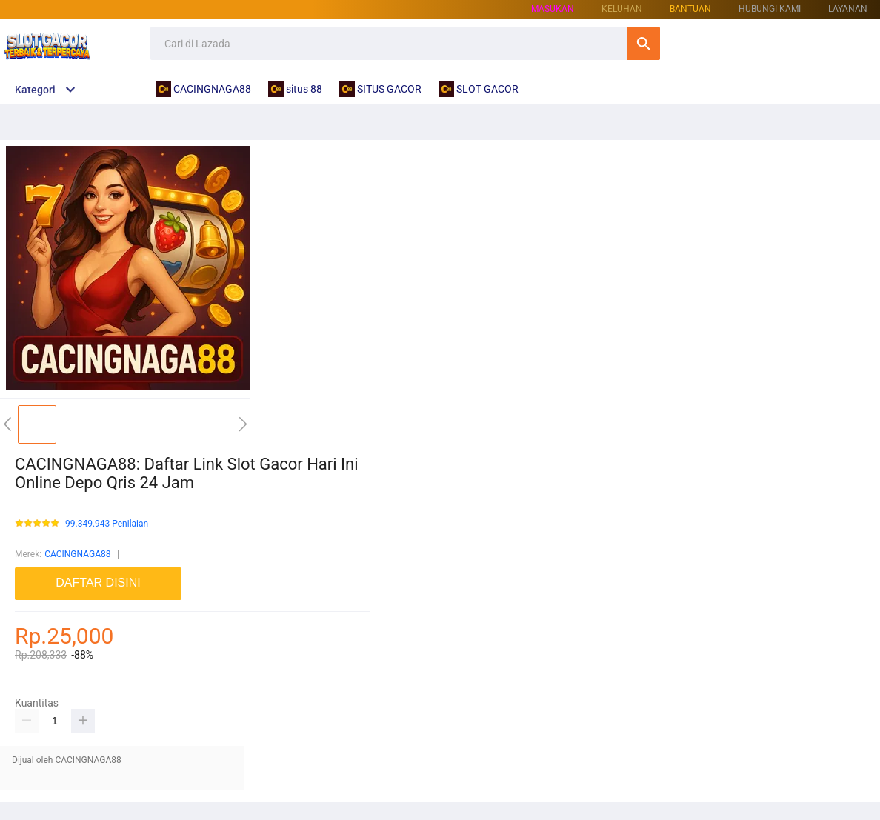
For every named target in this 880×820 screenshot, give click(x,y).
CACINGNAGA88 (77, 554)
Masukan (552, 9)
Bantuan (690, 9)
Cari (643, 43)
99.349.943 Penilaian (106, 524)
